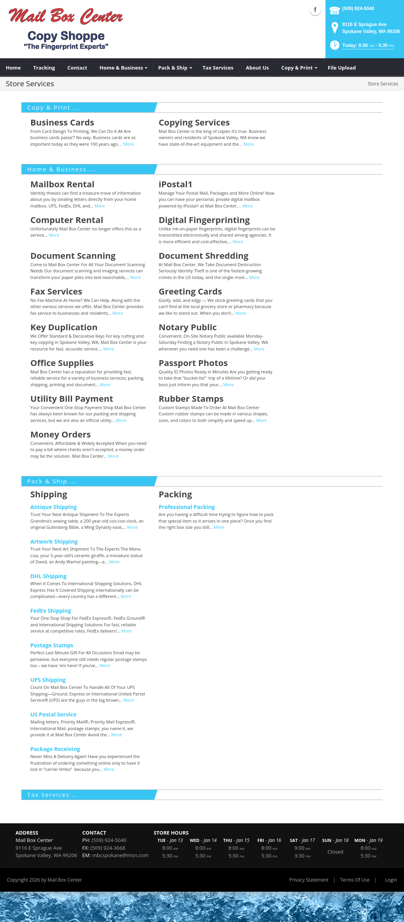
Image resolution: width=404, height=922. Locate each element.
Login (391, 880)
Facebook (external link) (315, 9)
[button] (361, 47)
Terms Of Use (355, 880)
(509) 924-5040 (358, 8)
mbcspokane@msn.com (120, 855)
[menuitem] (13, 67)
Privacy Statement (309, 880)
